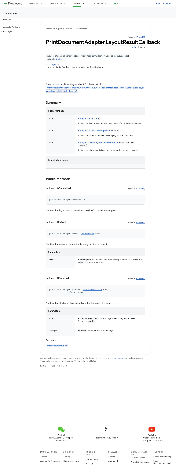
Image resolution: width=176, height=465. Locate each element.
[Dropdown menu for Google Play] (107, 3)
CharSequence (102, 130)
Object (59, 59)
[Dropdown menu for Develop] (85, 3)
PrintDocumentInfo (108, 142)
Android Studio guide (140, 462)
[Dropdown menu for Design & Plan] (66, 3)
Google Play (97, 3)
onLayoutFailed (86, 130)
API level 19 (140, 37)
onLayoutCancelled (88, 118)
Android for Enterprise (50, 461)
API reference (11, 13)
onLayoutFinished (87, 142)
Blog (119, 3)
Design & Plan (56, 3)
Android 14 (113, 461)
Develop (68, 29)
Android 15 (113, 456)
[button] (18, 31)
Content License (116, 358)
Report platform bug (162, 456)
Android (43, 456)
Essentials (34, 3)
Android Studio (163, 3)
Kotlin (133, 47)
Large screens (92, 459)
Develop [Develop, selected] (77, 3)
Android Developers (54, 29)
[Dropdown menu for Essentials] (42, 3)
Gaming (66, 456)
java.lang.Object (53, 64)
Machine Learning (71, 461)
